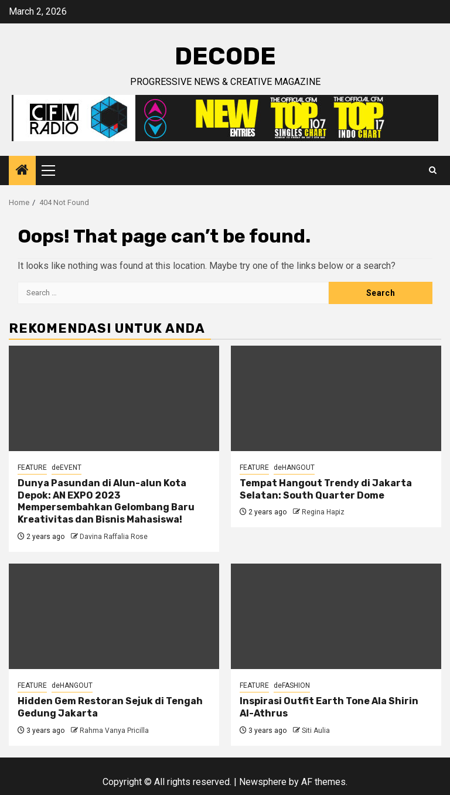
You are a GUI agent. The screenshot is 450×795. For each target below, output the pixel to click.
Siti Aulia (316, 730)
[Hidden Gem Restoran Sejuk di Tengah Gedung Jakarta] (114, 616)
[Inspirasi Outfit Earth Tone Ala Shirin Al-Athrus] (336, 616)
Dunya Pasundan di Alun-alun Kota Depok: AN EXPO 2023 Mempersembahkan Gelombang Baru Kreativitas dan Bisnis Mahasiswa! (106, 501)
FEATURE (32, 467)
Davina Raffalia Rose (114, 537)
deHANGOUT (294, 467)
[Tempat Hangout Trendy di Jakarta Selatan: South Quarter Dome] (336, 398)
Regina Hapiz (323, 512)
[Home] (22, 171)
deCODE (225, 56)
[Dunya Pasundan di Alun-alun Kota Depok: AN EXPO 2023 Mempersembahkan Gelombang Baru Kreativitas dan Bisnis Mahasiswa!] (114, 398)
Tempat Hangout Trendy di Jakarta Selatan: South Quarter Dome (326, 489)
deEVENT (66, 467)
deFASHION (292, 685)
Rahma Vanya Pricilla (114, 730)
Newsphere (263, 781)
